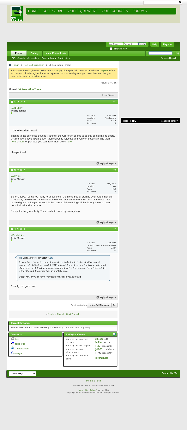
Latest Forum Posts (55, 53)
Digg (17, 338)
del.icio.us (20, 343)
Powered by (83, 390)
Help (154, 44)
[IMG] (98, 345)
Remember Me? (118, 49)
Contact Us (167, 373)
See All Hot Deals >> (169, 120)
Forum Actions (47, 58)
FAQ (13, 58)
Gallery (35, 53)
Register (167, 44)
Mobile (89, 380)
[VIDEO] (99, 349)
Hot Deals (129, 121)
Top (114, 305)
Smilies (98, 342)
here (13, 141)
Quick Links (63, 58)
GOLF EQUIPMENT (82, 11)
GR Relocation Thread (30, 89)
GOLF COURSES (115, 11)
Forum (18, 53)
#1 (114, 101)
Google (18, 353)
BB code (99, 338)
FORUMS (139, 11)
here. (69, 141)
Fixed (98, 380)
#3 (114, 228)
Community (32, 58)
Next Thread (72, 314)
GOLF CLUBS (52, 11)
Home (33, 11)
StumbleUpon (22, 348)
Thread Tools (107, 95)
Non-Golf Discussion (34, 64)
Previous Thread (55, 314)
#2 (114, 169)
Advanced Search (168, 58)
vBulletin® (93, 390)
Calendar (21, 58)
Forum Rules (101, 357)
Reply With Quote (106, 163)
